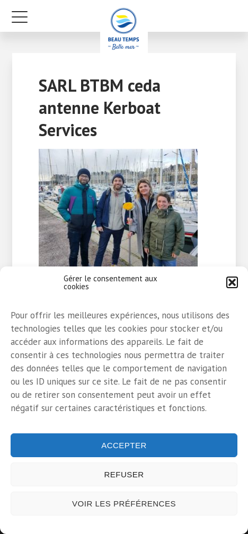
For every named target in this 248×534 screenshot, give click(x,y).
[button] (232, 282)
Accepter (124, 445)
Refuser (124, 474)
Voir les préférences (124, 503)
